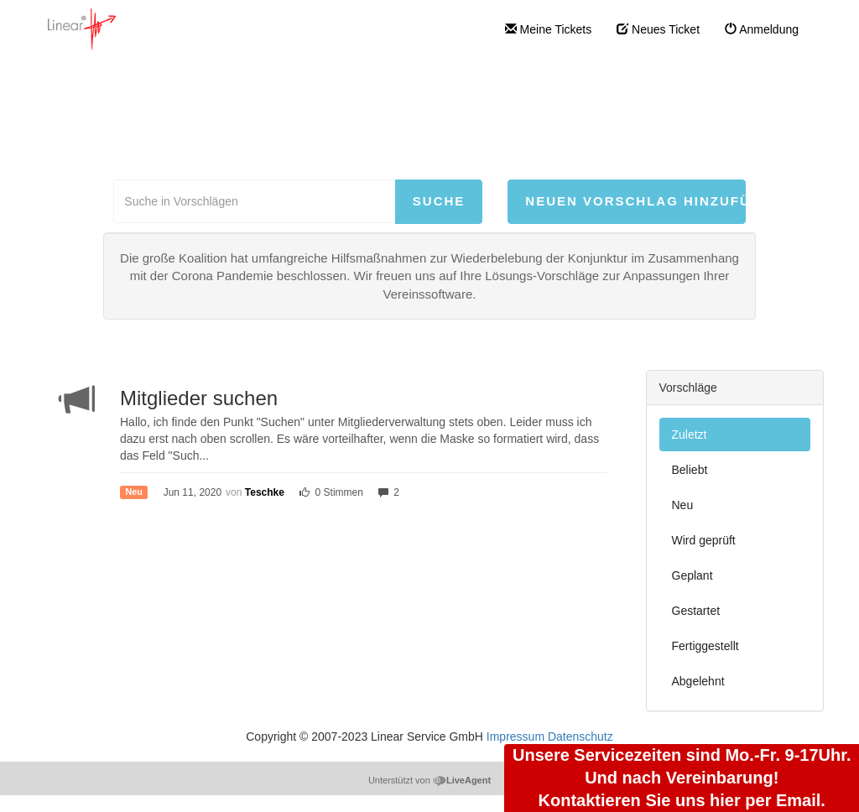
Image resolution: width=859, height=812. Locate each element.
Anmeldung (762, 29)
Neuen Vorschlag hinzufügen (635, 201)
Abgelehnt (698, 681)
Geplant (692, 575)
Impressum (515, 736)
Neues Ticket (658, 29)
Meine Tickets (548, 29)
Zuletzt (689, 434)
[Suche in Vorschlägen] (254, 201)
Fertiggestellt (705, 646)
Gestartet (696, 610)
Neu (683, 505)
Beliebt (690, 469)
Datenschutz (580, 736)
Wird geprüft (704, 540)
